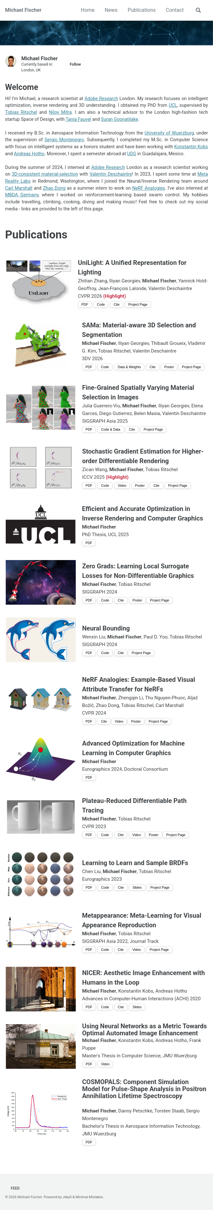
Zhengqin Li (130, 698)
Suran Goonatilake (119, 119)
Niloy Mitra (60, 112)
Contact (175, 10)
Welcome (21, 87)
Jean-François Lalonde (122, 288)
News (111, 10)
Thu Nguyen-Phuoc (165, 698)
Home (88, 10)
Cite (117, 304)
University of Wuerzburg (169, 133)
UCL (173, 105)
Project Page (137, 304)
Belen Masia (147, 413)
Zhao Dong (54, 188)
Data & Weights (129, 367)
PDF (85, 304)
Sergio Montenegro (64, 139)
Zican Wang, (95, 469)
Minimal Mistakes (89, 1197)
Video (122, 485)
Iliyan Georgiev (124, 281)
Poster (169, 367)
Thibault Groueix (168, 343)
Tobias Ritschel (21, 112)
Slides (137, 887)
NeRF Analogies (148, 188)
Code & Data (110, 429)
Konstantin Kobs (191, 146)
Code (101, 304)
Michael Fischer (23, 10)
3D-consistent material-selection (45, 174)
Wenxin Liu (93, 637)
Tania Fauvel (78, 119)
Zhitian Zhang (92, 281)
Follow (75, 64)
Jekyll (67, 1197)
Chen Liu (91, 871)
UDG (131, 154)
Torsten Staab (169, 1111)
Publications (142, 10)
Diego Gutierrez (115, 413)
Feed (15, 1188)
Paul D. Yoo (156, 637)
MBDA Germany (22, 195)
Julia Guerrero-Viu (101, 406)
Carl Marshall (18, 188)
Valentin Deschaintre (110, 174)
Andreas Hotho (29, 154)
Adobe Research (101, 98)
